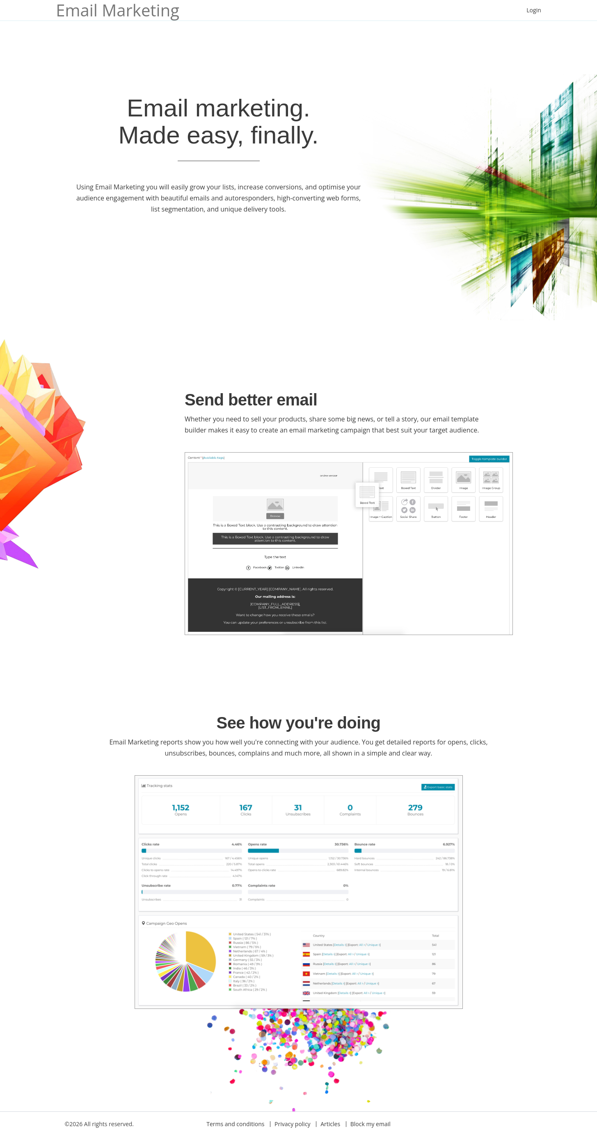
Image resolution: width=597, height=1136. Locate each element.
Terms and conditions (235, 1124)
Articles (330, 1124)
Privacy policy (292, 1124)
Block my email (370, 1124)
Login (533, 10)
